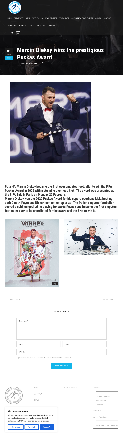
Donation (99, 405)
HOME (9, 18)
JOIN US (98, 18)
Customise (16, 427)
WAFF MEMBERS (51, 18)
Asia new (52, 26)
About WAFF (39, 394)
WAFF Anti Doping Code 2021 (107, 425)
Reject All (31, 427)
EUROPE (32, 26)
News (36, 63)
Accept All (47, 427)
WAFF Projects (37, 18)
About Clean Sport (100, 417)
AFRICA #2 (23, 26)
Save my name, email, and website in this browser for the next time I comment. (45, 358)
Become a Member (103, 396)
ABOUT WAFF (18, 18)
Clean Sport (12, 26)
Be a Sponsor (101, 400)
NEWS (28, 18)
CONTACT (107, 18)
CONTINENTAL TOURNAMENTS (82, 18)
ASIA (39, 26)
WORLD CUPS (64, 18)
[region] (31, 419)
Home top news (27, 63)
